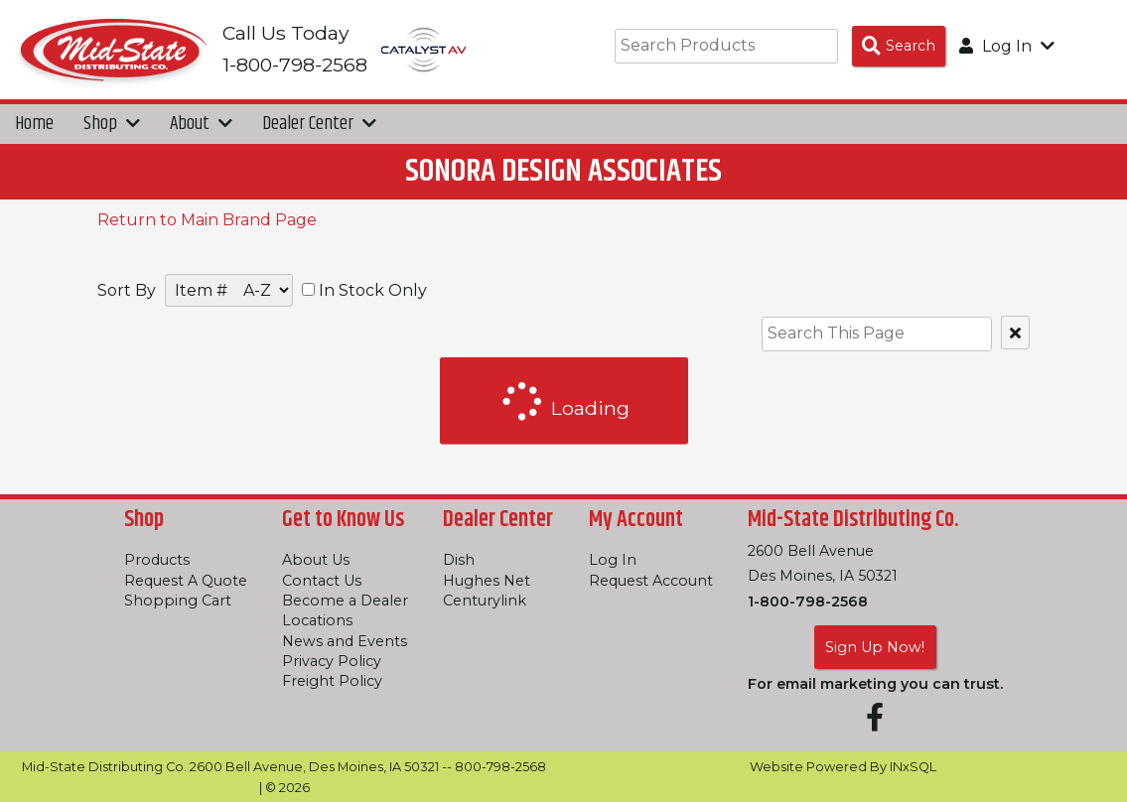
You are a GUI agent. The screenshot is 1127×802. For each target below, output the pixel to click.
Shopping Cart (177, 600)
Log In (612, 560)
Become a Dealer (345, 600)
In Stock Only (364, 290)
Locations (317, 620)
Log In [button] (1006, 46)
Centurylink (484, 600)
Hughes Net (486, 581)
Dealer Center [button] (319, 123)
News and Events (344, 641)
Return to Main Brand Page (207, 219)
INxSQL (913, 766)
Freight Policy (332, 681)
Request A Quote (185, 581)
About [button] (201, 123)
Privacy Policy (331, 661)
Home (34, 123)
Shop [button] (111, 123)
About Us (316, 560)
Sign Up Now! (874, 647)
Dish (459, 560)
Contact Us (321, 581)
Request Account (651, 581)
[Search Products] (898, 46)
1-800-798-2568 (808, 601)
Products (157, 560)
